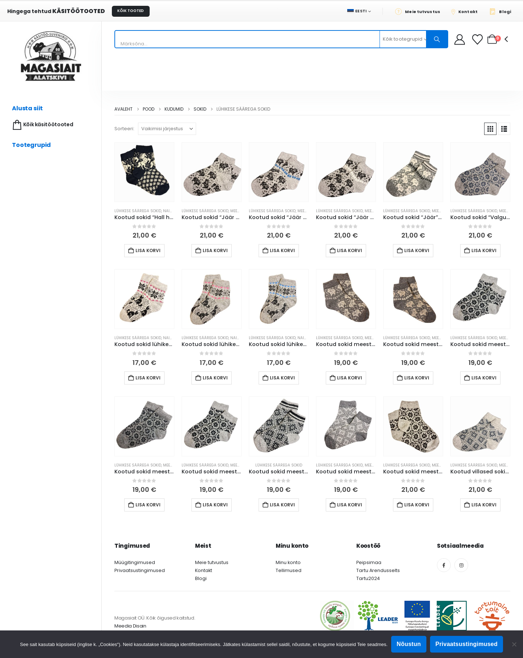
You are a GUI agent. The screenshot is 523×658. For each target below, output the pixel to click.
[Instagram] (461, 565)
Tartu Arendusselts (378, 570)
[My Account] (459, 39)
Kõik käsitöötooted (42, 125)
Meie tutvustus (211, 562)
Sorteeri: (124, 128)
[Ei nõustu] (514, 644)
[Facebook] (444, 565)
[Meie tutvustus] (419, 11)
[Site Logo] (51, 56)
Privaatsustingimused (139, 570)
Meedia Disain (130, 625)
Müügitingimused (134, 562)
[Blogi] (502, 11)
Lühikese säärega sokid (137, 211)
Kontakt (203, 570)
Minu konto (288, 562)
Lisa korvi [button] (148, 250)
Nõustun (409, 644)
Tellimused (288, 570)
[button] (490, 129)
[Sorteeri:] (167, 129)
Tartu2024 (368, 578)
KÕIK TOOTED (130, 10)
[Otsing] (436, 39)
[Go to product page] (144, 172)
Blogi (201, 578)
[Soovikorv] (478, 39)
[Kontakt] (466, 11)
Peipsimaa (368, 562)
